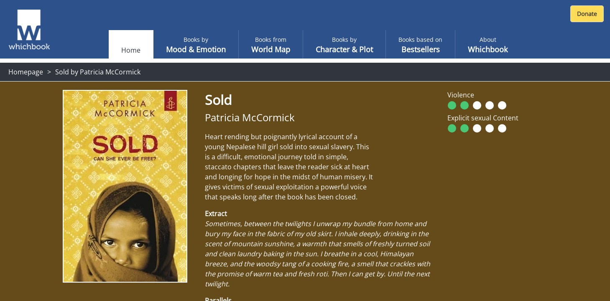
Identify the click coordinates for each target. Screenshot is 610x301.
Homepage (25, 72)
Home (130, 50)
